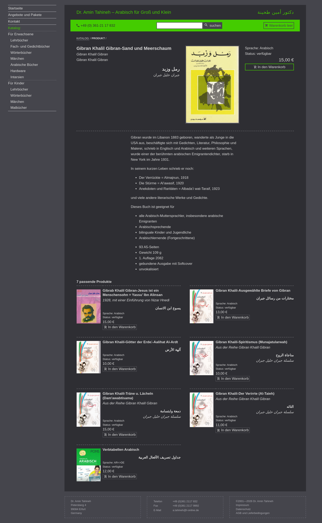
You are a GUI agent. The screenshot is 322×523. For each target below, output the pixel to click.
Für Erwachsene (20, 34)
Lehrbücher (19, 40)
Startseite (15, 8)
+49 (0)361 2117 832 (185, 501)
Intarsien (17, 77)
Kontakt (14, 21)
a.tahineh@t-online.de (186, 510)
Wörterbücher (21, 53)
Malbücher (18, 108)
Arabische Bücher (24, 65)
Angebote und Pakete (25, 15)
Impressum (242, 505)
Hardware (18, 71)
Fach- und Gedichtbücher (30, 46)
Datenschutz (243, 509)
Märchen (17, 59)
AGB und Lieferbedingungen (253, 513)
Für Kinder (16, 83)
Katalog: (14, 28)
